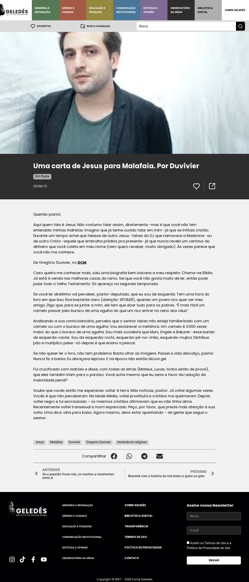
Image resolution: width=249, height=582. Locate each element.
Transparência (136, 526)
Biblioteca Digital (205, 10)
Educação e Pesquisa (97, 10)
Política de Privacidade (143, 547)
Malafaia (56, 442)
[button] (113, 455)
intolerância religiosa (132, 442)
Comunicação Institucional (126, 10)
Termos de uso (135, 537)
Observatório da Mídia (180, 10)
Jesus (39, 442)
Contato (131, 558)
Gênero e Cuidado (68, 10)
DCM (82, 262)
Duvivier (74, 442)
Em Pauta (42, 176)
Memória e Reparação (42, 10)
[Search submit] (240, 26)
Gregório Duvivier (98, 442)
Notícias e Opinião (150, 10)
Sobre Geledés (235, 10)
